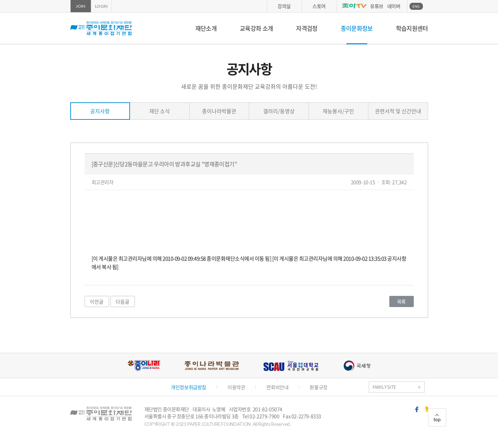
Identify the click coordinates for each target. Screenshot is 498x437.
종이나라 (144, 365)
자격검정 (306, 28)
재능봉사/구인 (338, 111)
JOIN (80, 6)
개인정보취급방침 (188, 387)
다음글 (122, 301)
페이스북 (416, 409)
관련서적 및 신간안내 (398, 111)
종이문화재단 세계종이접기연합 (101, 28)
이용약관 (236, 387)
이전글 (96, 301)
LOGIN (101, 6)
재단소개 (206, 28)
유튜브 (376, 5)
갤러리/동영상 (279, 111)
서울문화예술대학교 (291, 365)
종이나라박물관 (219, 111)
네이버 (393, 5)
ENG (416, 6)
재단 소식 (159, 111)
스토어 (319, 5)
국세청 (357, 365)
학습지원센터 (412, 28)
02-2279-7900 (264, 416)
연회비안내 (277, 387)
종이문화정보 (357, 28)
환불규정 (318, 387)
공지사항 (100, 111)
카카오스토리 (426, 409)
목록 (401, 301)
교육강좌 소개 (256, 28)
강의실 (284, 5)
